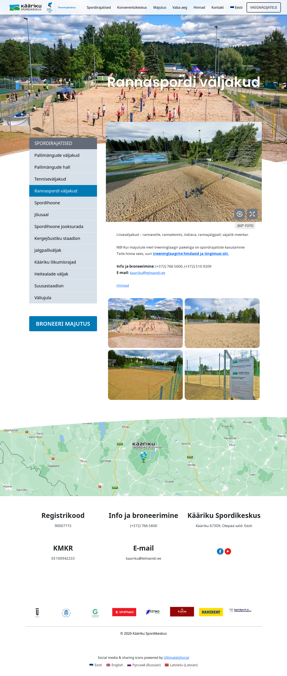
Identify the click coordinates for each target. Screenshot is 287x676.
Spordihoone (47, 203)
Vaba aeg (180, 7)
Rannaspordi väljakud (56, 191)
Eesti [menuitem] (98, 665)
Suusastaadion (49, 286)
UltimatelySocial (176, 657)
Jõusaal (42, 214)
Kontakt (217, 7)
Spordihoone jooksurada (59, 226)
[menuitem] (236, 7)
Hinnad (199, 7)
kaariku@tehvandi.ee (147, 272)
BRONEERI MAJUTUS (63, 323)
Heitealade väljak (51, 274)
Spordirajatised (99, 7)
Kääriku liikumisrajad (55, 262)
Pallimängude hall (52, 167)
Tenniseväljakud (50, 179)
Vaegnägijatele (263, 7)
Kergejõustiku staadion (57, 238)
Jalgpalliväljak (48, 250)
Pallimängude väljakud (57, 155)
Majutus (159, 7)
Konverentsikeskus (132, 7)
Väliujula (43, 297)
